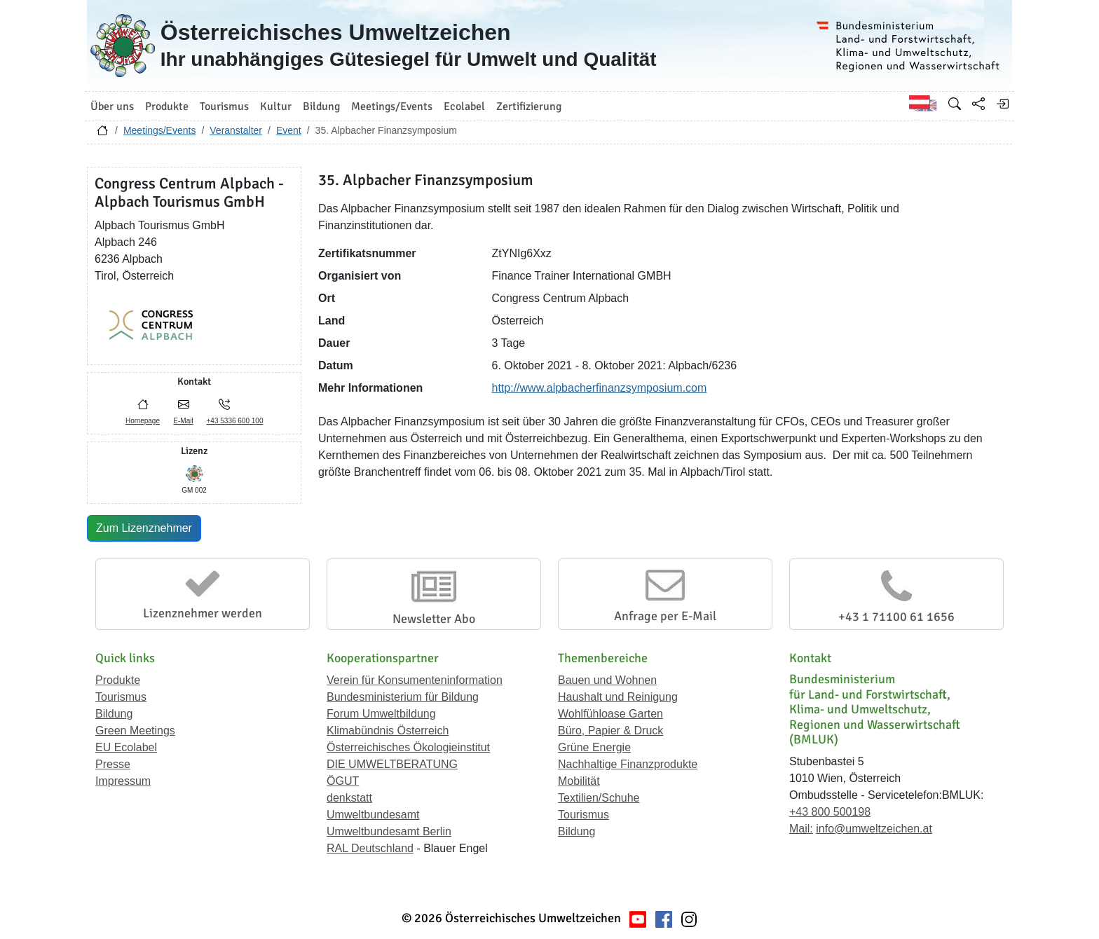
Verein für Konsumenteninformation (415, 680)
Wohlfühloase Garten (610, 714)
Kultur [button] (276, 107)
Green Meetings (135, 730)
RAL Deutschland (370, 848)
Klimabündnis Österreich (388, 730)
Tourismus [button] (224, 107)
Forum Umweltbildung (381, 714)
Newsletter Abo (433, 618)
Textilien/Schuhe (599, 798)
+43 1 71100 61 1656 (896, 616)
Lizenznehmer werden (202, 613)
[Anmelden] (1002, 103)
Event (288, 130)
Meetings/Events (159, 130)
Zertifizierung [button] (528, 107)
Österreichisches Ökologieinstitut (408, 747)
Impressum (123, 781)
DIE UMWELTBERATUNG (392, 764)
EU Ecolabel (126, 747)
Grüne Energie (594, 747)
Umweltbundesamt (373, 815)
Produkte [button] (167, 107)
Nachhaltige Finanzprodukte (627, 764)
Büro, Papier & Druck (610, 730)
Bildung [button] (321, 107)
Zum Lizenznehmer (144, 528)
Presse (112, 764)
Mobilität (579, 781)
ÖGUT (343, 781)
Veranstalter (236, 130)
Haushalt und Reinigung (618, 697)
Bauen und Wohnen (607, 680)
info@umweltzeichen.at (874, 829)
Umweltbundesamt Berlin (389, 831)
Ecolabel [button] (464, 107)
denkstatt (349, 798)
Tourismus (120, 697)
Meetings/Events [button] (391, 107)
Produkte (117, 680)
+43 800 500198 (830, 812)
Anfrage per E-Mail (665, 616)
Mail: (801, 829)
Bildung (113, 714)
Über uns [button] (112, 107)
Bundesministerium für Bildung (403, 697)
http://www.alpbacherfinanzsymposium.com (599, 388)
